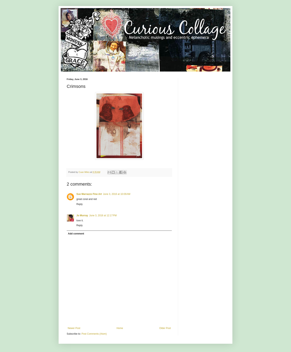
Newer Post (74, 328)
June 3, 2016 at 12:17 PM (103, 215)
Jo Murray (82, 215)
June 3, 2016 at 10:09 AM (116, 194)
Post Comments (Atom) (94, 333)
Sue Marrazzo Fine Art (89, 194)
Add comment (76, 233)
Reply (79, 204)
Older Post (165, 328)
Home (120, 328)
